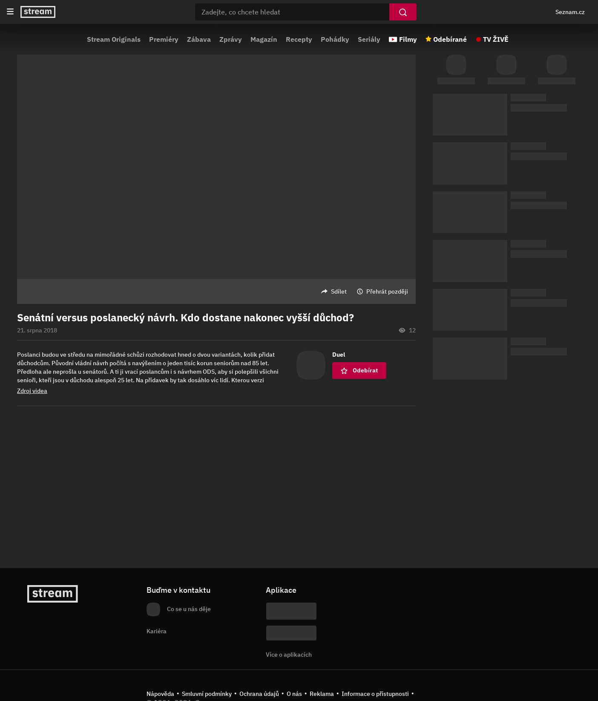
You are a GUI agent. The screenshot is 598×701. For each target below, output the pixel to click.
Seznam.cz (570, 12)
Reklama (322, 694)
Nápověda (160, 694)
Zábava (199, 39)
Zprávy (230, 39)
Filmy (408, 39)
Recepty (299, 39)
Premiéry (163, 39)
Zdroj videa (32, 391)
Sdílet (339, 291)
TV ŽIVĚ (496, 39)
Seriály (369, 39)
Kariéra (157, 631)
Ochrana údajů (259, 694)
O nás (294, 694)
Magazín (263, 39)
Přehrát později (387, 291)
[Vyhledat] (403, 11)
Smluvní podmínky (207, 694)
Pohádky (335, 39)
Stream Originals (114, 39)
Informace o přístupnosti (375, 694)
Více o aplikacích (289, 654)
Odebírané (450, 39)
